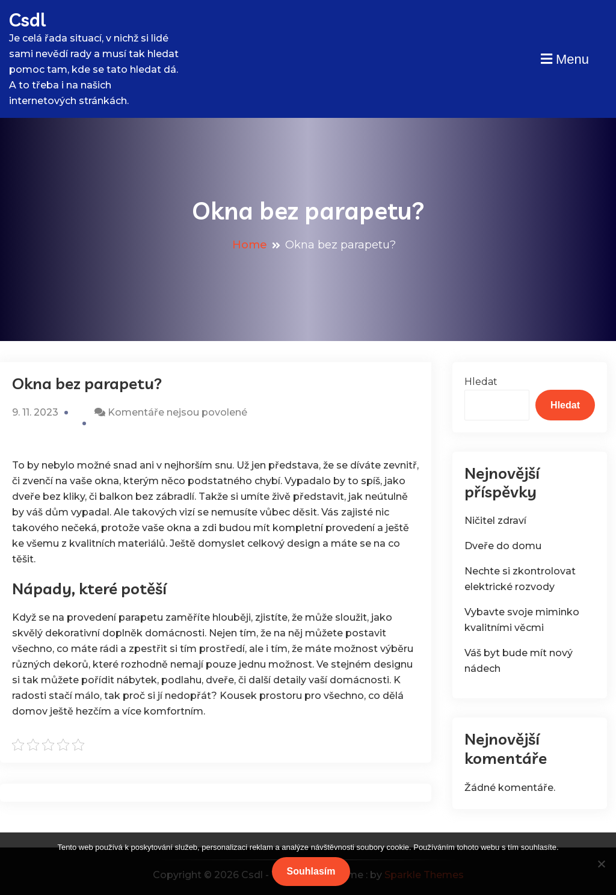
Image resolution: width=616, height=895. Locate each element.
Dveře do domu (502, 546)
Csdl (27, 19)
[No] (601, 864)
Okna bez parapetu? (87, 383)
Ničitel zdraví (495, 520)
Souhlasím (311, 871)
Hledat (480, 381)
